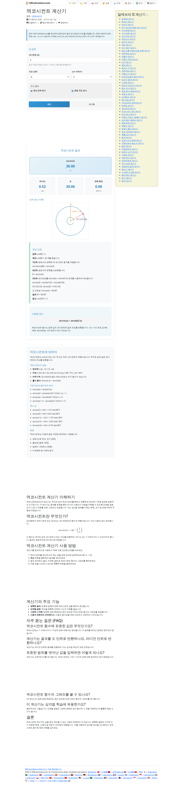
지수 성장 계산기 (129, 163)
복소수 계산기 (128, 169)
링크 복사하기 (47, 22)
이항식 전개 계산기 (130, 59)
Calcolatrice (149, 775)
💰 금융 (105, 3)
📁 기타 (72, 3)
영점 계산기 (127, 45)
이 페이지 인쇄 (33, 19)
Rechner (79, 775)
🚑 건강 (94, 3)
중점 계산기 (127, 65)
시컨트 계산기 (128, 82)
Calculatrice (107, 775)
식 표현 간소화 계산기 (131, 172)
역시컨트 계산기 (129, 108)
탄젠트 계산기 (128, 105)
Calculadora (49, 775)
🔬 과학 (117, 3)
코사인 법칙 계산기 (130, 79)
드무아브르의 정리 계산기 (133, 76)
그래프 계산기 (128, 155)
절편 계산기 (127, 146)
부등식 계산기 (128, 94)
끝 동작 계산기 (128, 19)
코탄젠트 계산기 (129, 71)
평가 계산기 (127, 181)
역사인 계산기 (128, 24)
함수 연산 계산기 (129, 88)
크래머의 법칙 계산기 (131, 166)
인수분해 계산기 (129, 30)
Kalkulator (34, 775)
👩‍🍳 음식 (128, 3)
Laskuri (121, 775)
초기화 (92, 104)
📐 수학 (83, 3)
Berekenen (92, 775)
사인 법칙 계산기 (129, 33)
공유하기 (63, 22)
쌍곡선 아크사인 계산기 (132, 85)
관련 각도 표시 (80, 90)
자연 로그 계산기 (129, 114)
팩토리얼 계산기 (129, 123)
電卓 (141, 772)
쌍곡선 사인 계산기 (130, 152)
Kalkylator (152, 772)
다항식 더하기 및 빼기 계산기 (134, 117)
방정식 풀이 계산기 (130, 129)
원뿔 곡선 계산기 (129, 134)
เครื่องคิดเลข (117, 772)
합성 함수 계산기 (129, 175)
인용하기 (31, 22)
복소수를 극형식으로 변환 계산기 (136, 50)
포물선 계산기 (128, 56)
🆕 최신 (139, 3)
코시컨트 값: (34, 55)
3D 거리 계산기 (128, 100)
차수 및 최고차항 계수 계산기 (134, 27)
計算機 (104, 772)
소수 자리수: (77, 71)
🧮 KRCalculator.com (38, 3)
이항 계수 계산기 (129, 157)
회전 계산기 (127, 137)
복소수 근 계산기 (129, 68)
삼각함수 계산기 (129, 97)
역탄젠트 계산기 (129, 53)
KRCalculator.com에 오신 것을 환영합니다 (43, 769)
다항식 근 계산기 (129, 74)
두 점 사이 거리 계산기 (131, 111)
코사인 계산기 (128, 42)
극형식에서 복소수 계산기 (133, 143)
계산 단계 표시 (39, 90)
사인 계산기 (127, 62)
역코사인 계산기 (129, 39)
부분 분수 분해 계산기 (131, 91)
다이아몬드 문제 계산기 (132, 103)
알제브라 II (37, 16)
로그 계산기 (127, 178)
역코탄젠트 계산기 (130, 160)
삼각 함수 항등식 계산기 (132, 120)
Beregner (92, 772)
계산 (49, 104)
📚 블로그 (151, 3)
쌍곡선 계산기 (128, 21)
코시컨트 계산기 (129, 36)
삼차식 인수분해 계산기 (132, 140)
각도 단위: (33, 71)
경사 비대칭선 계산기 (131, 131)
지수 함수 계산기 (129, 48)
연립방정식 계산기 (130, 149)
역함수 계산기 (128, 126)
